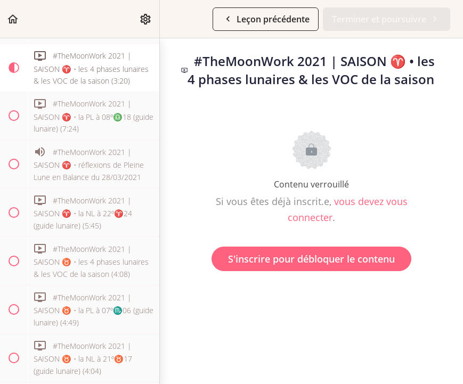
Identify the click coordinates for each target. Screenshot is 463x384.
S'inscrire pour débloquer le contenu (311, 258)
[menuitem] (146, 19)
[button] (13, 19)
